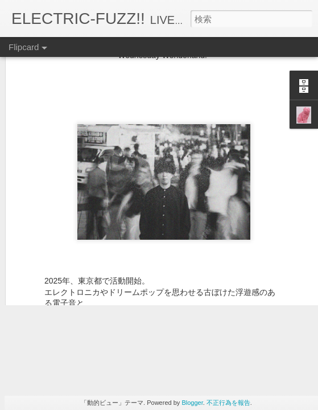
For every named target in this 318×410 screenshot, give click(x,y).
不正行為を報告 (228, 402)
